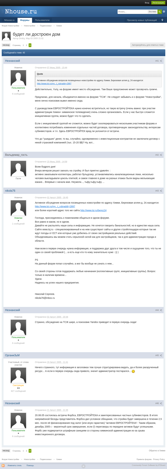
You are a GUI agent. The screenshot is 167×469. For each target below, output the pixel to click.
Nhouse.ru (9, 20)
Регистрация (158, 3)
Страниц (16, 45)
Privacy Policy (159, 459)
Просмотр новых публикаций (142, 20)
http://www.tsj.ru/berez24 (93, 210)
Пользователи (42, 20)
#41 (158, 61)
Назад (6, 45)
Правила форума (143, 459)
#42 (158, 155)
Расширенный (164, 11)
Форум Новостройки (10, 459)
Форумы (24, 20)
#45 (158, 355)
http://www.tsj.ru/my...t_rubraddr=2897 (54, 83)
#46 (158, 403)
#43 (158, 191)
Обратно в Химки (157, 450)
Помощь (30, 465)
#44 (158, 310)
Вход (147, 3)
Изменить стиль (15, 465)
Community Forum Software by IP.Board (148, 465)
